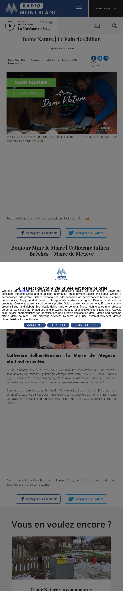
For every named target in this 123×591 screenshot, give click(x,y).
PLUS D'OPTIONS (85, 325)
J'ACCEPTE (34, 325)
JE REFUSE (58, 325)
